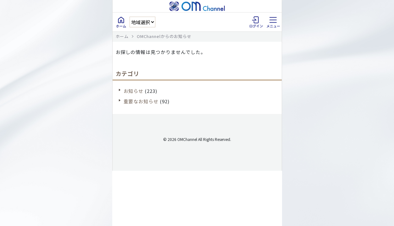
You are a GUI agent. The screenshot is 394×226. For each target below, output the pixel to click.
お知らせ (134, 91)
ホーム (122, 36)
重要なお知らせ (141, 101)
